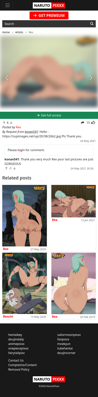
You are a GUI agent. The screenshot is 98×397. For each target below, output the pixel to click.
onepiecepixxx (18, 348)
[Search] (92, 23)
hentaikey (15, 335)
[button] (7, 78)
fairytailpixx (16, 353)
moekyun (64, 344)
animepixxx (16, 344)
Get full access (49, 115)
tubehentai (65, 348)
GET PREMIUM (49, 15)
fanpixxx (63, 339)
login (21, 150)
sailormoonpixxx (69, 335)
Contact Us (16, 360)
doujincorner (66, 353)
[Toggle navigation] (7, 5)
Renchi (8, 316)
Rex (5, 249)
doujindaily (16, 339)
